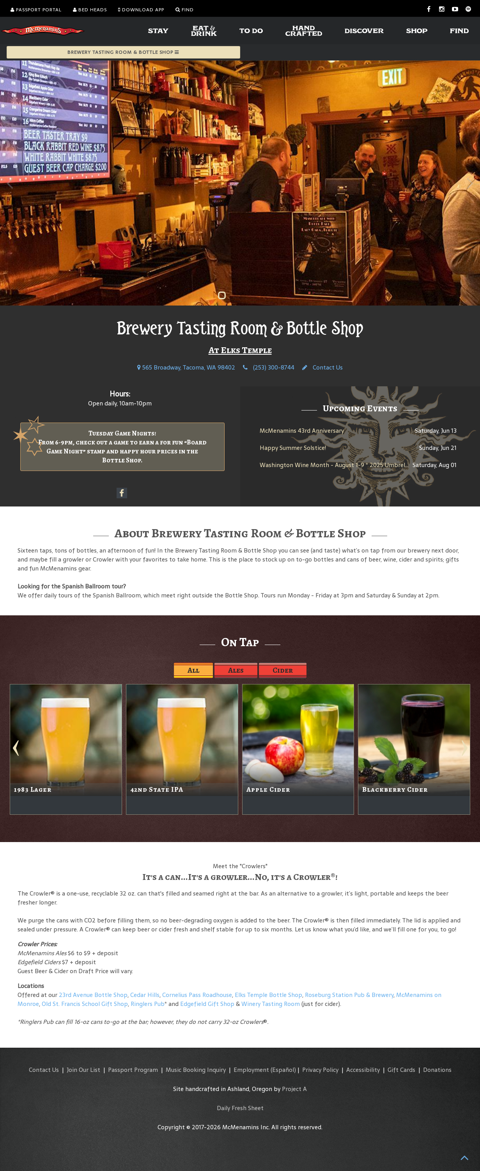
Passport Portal (36, 10)
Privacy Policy (320, 1070)
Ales (236, 670)
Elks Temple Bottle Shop (268, 995)
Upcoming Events (360, 408)
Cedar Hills (144, 995)
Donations (437, 1070)
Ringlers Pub (148, 1004)
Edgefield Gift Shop (207, 1004)
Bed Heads (90, 10)
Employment (251, 1070)
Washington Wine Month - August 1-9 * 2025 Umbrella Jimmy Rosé (351, 465)
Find (184, 10)
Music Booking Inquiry (196, 1070)
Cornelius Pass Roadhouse (197, 995)
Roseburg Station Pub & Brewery (349, 995)
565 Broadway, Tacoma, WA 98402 (186, 367)
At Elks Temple (240, 350)
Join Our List (83, 1070)
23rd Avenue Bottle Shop (93, 995)
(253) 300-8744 (268, 367)
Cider (283, 670)
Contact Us (322, 367)
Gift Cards (401, 1070)
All (193, 670)
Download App (141, 10)
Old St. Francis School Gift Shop (85, 1004)
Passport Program (133, 1070)
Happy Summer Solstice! (293, 448)
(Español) (283, 1070)
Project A (294, 1089)
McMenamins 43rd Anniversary (302, 430)
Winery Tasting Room (270, 1004)
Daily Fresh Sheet (240, 1108)
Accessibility (363, 1070)
